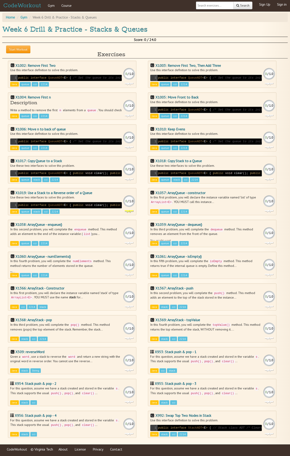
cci (35, 84)
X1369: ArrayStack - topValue (177, 320)
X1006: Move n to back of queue (40, 129)
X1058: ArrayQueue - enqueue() (38, 224)
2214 (44, 84)
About (63, 449)
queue (25, 84)
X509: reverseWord (29, 352)
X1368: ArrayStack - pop (33, 320)
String (35, 370)
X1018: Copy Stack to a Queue (178, 161)
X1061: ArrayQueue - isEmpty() (178, 256)
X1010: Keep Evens (170, 129)
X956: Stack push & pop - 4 (35, 415)
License (80, 449)
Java (14, 84)
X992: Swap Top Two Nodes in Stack (183, 415)
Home (10, 17)
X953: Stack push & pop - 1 (175, 352)
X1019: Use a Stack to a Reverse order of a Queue (53, 193)
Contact (116, 449)
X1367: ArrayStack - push (174, 288)
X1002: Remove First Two (35, 65)
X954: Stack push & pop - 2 (35, 383)
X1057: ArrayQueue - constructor (180, 193)
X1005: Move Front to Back (176, 97)
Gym (51, 5)
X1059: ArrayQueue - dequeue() (178, 224)
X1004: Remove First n (33, 97)
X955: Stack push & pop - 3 (175, 383)
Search (242, 5)
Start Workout (18, 49)
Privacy (98, 449)
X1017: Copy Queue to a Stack (38, 161)
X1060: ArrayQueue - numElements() (43, 256)
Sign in (282, 4)
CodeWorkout (22, 5)
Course (66, 5)
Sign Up (264, 4)
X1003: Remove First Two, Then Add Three (188, 65)
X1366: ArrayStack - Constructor (39, 288)
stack (36, 179)
